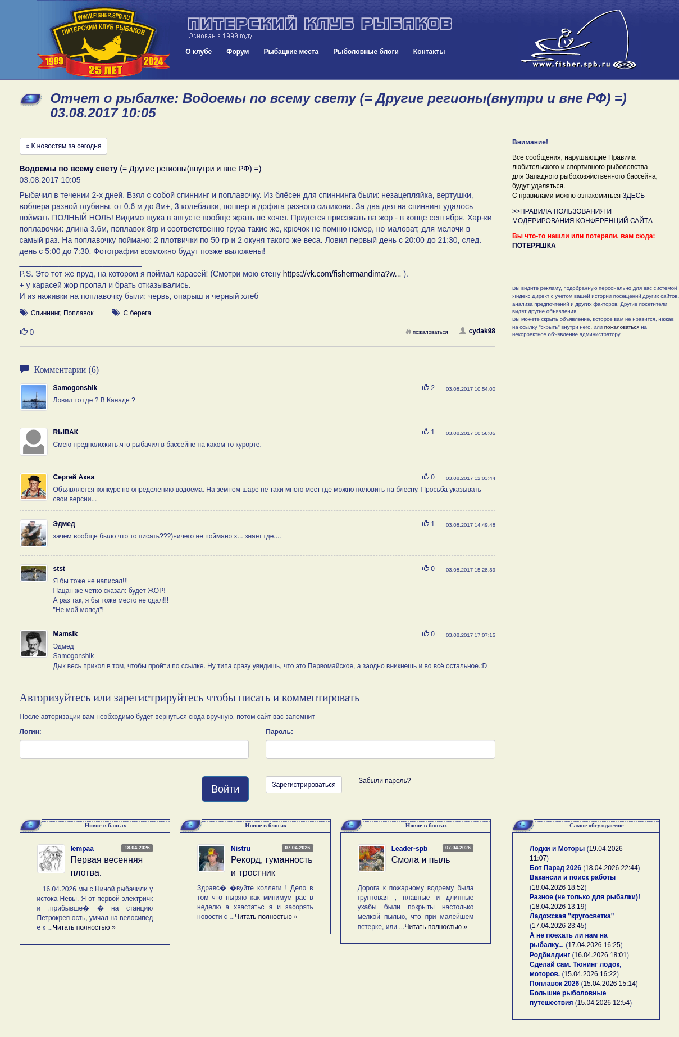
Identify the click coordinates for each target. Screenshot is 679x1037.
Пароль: (279, 732)
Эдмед (64, 524)
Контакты (429, 52)
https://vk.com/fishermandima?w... (342, 273)
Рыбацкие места (290, 52)
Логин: (31, 732)
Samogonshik (75, 388)
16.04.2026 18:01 (601, 955)
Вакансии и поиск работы (573, 877)
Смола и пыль (420, 859)
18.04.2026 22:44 (611, 868)
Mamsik (65, 634)
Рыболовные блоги (366, 52)
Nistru (240, 849)
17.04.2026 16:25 (594, 945)
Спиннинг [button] (45, 313)
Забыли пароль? (385, 781)
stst (59, 569)
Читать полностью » (84, 927)
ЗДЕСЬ (633, 196)
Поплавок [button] (78, 313)
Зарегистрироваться (303, 785)
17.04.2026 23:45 (558, 926)
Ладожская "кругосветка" (572, 916)
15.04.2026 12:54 (603, 1003)
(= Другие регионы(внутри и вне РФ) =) (141, 168)
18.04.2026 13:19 (558, 907)
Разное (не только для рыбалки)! (585, 897)
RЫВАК (65, 432)
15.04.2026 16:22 (590, 974)
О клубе (198, 52)
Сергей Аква (74, 477)
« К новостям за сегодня (64, 146)
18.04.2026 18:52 (558, 887)
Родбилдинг (550, 955)
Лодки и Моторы (557, 849)
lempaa (82, 849)
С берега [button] (138, 313)
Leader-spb (409, 849)
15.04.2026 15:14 (609, 984)
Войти (225, 789)
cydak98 (477, 331)
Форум (237, 52)
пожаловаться (426, 332)
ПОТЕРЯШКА (534, 246)
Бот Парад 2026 (555, 868)
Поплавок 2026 (554, 984)
